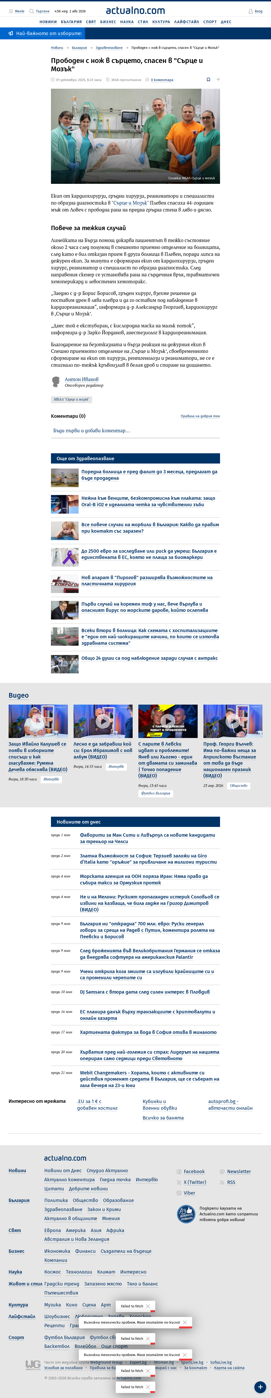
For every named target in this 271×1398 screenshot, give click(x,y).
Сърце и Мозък (130, 203)
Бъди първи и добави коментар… (91, 430)
